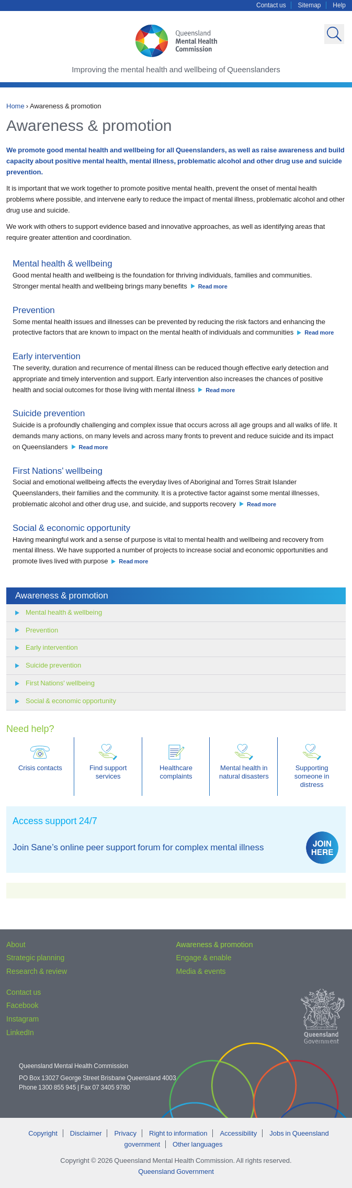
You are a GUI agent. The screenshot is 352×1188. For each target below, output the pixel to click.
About (16, 944)
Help (339, 5)
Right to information (178, 1133)
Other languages (197, 1144)
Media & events (201, 971)
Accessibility (238, 1133)
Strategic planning (35, 957)
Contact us (271, 5)
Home (15, 106)
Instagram (22, 1019)
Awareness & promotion (61, 596)
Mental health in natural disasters (244, 762)
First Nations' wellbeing (58, 471)
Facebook (22, 1005)
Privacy (125, 1133)
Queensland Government (176, 1171)
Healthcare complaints (176, 762)
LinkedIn (20, 1032)
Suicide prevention (49, 413)
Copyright (43, 1133)
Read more (213, 286)
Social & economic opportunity (71, 528)
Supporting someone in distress (312, 766)
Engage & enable (204, 957)
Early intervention (47, 356)
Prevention (34, 310)
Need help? (30, 729)
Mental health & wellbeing (62, 264)
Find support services (108, 762)
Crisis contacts (40, 758)
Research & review (36, 971)
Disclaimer (86, 1133)
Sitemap (309, 5)
